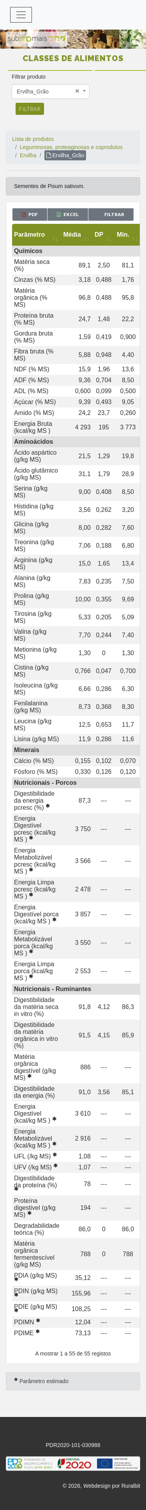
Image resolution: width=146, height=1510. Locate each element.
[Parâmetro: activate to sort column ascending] (37, 235)
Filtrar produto (29, 77)
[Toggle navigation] (21, 15)
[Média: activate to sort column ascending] (77, 235)
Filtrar (29, 108)
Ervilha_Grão (65, 155)
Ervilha (28, 155)
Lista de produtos (33, 139)
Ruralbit (130, 1487)
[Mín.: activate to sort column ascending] (128, 235)
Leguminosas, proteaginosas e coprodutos (71, 147)
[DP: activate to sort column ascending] (104, 235)
